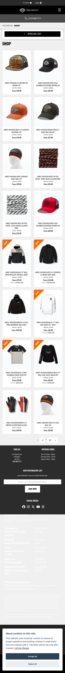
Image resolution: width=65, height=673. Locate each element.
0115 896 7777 (33, 18)
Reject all (32, 664)
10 (50, 440)
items (27, 3)
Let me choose (22, 648)
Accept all (32, 656)
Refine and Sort (32, 34)
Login (38, 3)
